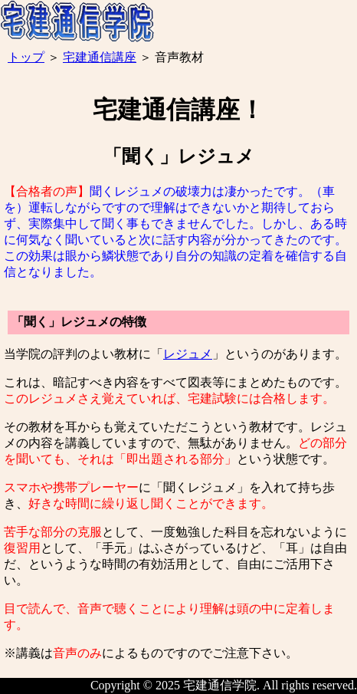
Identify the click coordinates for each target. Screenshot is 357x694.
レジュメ (187, 353)
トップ (26, 57)
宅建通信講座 (99, 57)
